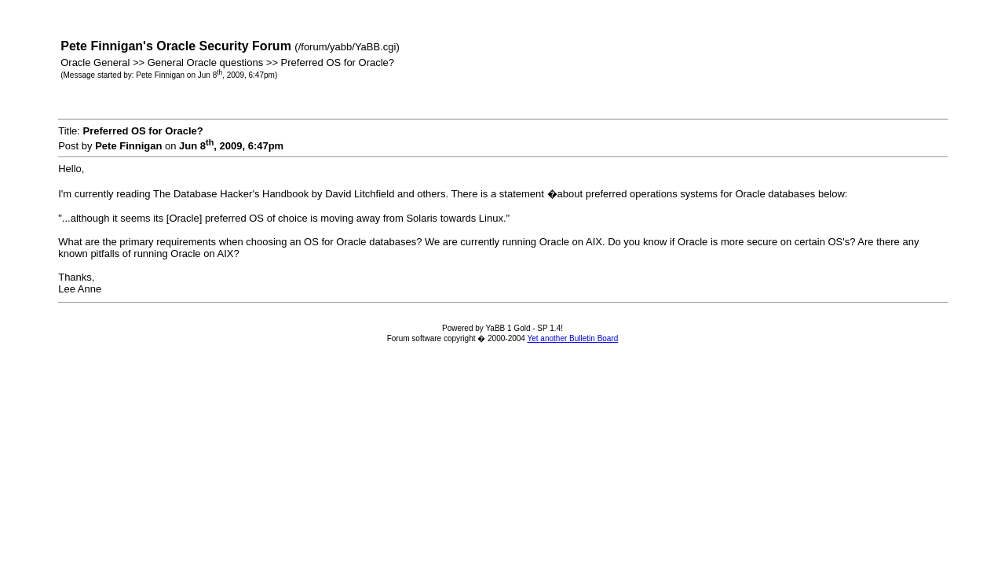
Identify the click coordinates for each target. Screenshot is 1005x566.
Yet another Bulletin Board (572, 338)
